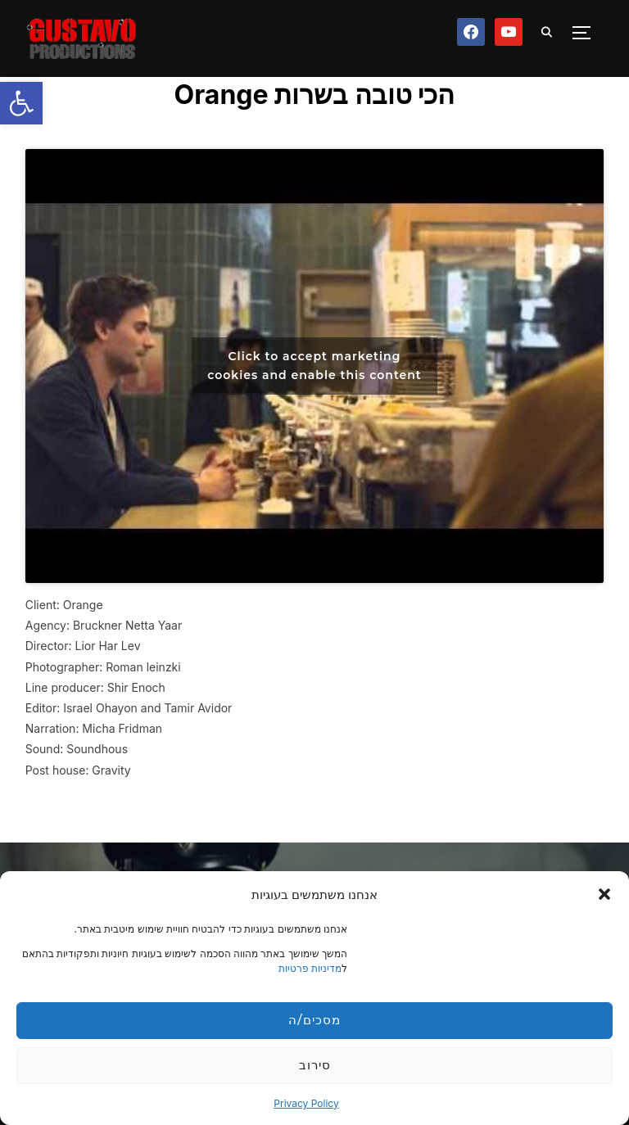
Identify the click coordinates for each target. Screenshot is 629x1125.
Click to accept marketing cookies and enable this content (314, 365)
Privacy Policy (306, 1103)
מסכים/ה (314, 1020)
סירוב (315, 1065)
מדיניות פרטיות (310, 968)
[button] (21, 103)
